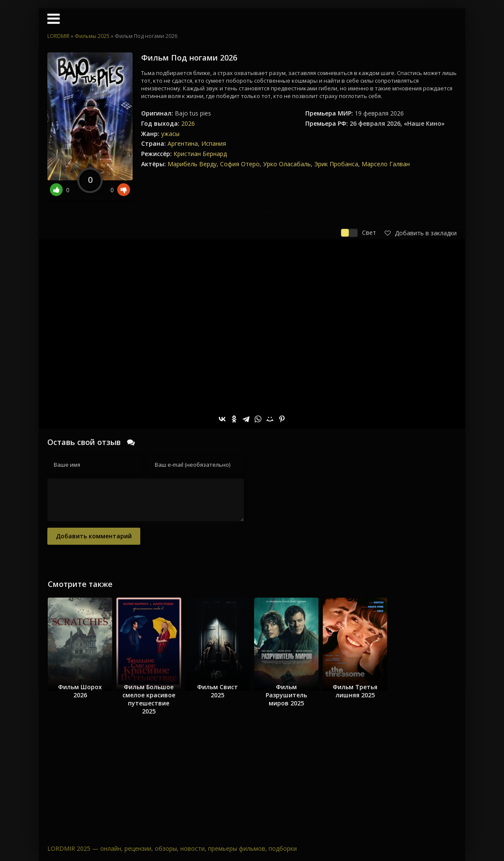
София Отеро (240, 164)
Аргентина (183, 143)
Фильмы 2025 (92, 36)
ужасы (170, 134)
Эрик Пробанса (336, 164)
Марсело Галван (386, 164)
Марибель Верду (192, 164)
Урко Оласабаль (287, 164)
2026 (188, 123)
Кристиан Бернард (200, 154)
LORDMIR (58, 36)
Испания (213, 143)
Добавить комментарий (94, 536)
